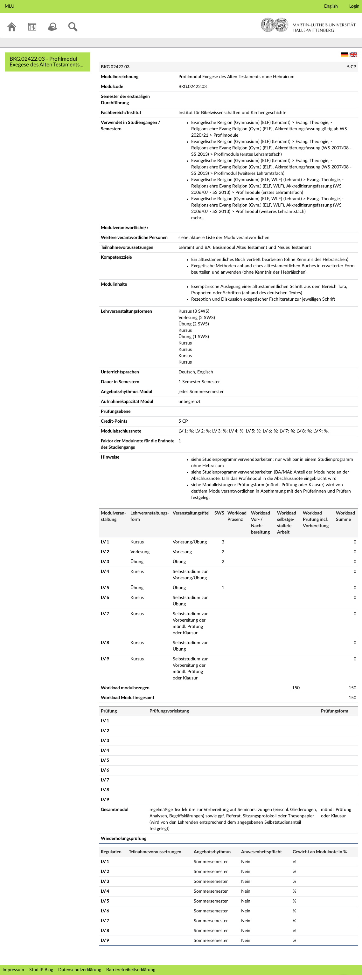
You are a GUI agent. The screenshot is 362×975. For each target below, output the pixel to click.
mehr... (197, 218)
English (331, 6)
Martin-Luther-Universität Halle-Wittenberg (308, 24)
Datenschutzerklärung (79, 970)
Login (354, 6)
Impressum (13, 970)
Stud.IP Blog (41, 970)
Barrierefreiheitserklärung (130, 970)
